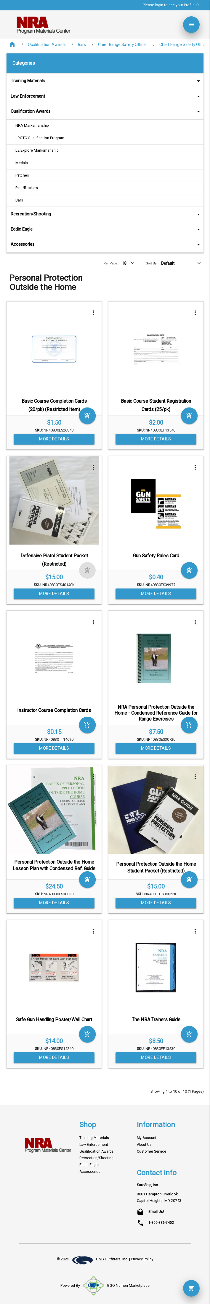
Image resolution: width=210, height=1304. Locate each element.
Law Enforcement (106, 96)
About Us (144, 1144)
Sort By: (152, 263)
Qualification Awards (47, 45)
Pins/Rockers (26, 188)
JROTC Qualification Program (39, 138)
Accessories (106, 244)
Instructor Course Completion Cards (54, 710)
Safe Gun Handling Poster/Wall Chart (54, 1019)
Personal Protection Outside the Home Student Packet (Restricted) (156, 868)
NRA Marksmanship (32, 125)
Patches (22, 175)
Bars (82, 45)
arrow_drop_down (190, 81)
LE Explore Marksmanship (37, 150)
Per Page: (110, 263)
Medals (21, 163)
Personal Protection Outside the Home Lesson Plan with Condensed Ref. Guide (54, 865)
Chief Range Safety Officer (122, 45)
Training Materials (106, 81)
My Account (146, 1137)
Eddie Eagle (106, 229)
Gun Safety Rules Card (156, 555)
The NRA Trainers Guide (156, 1019)
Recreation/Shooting (106, 214)
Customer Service (151, 1151)
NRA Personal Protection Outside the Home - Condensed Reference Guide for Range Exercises (156, 713)
